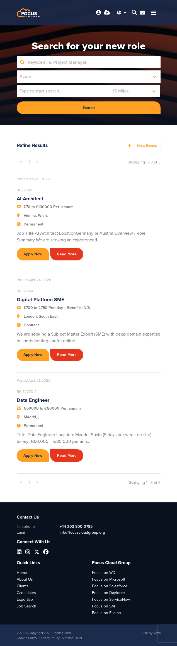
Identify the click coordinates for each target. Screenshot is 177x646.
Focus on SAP (104, 606)
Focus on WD (103, 573)
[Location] (63, 91)
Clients (22, 586)
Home (22, 573)
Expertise (25, 599)
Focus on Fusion (106, 613)
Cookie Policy (27, 637)
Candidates (26, 593)
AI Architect (30, 198)
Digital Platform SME (40, 299)
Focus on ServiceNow (111, 599)
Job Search (26, 606)
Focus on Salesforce (109, 586)
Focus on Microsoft (108, 579)
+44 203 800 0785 (76, 526)
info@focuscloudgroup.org (82, 532)
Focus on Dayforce (108, 593)
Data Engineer (33, 400)
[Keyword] (92, 62)
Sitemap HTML (72, 637)
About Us (25, 579)
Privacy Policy (49, 637)
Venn (157, 632)
